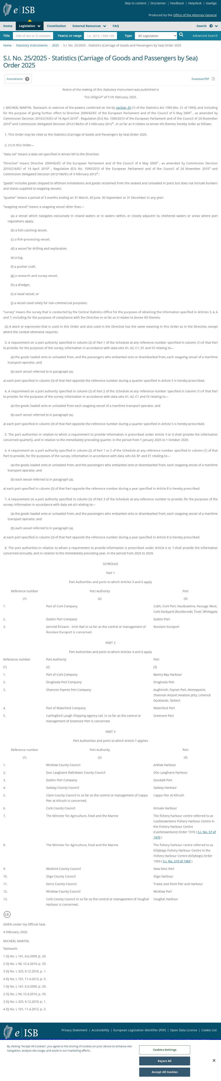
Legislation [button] (27, 26)
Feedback (177, 3)
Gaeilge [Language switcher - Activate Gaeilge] (211, 3)
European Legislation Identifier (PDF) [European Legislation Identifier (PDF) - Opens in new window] (139, 1030)
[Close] (214, 1062)
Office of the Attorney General (195, 15)
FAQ (116, 26)
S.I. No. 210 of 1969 (177, 861)
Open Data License (183, 1030)
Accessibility (100, 1030)
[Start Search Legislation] (181, 34)
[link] (203, 35)
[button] (211, 25)
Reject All (164, 1063)
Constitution (56, 26)
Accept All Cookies (165, 1074)
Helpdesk (195, 3)
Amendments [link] (15, 79)
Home (7, 26)
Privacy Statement (74, 1030)
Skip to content (135, 3)
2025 (55, 45)
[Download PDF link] (203, 78)
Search (205, 26)
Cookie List (209, 1030)
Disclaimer (158, 3)
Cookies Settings (164, 1052)
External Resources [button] (87, 26)
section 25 (123, 108)
